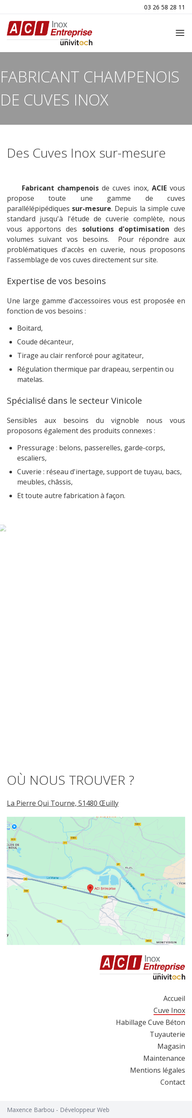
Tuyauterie (167, 1034)
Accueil (174, 998)
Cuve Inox (169, 1010)
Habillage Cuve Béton (150, 1022)
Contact (172, 1082)
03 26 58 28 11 (164, 7)
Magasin (171, 1046)
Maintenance (164, 1058)
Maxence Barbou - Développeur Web (58, 1110)
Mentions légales (157, 1070)
